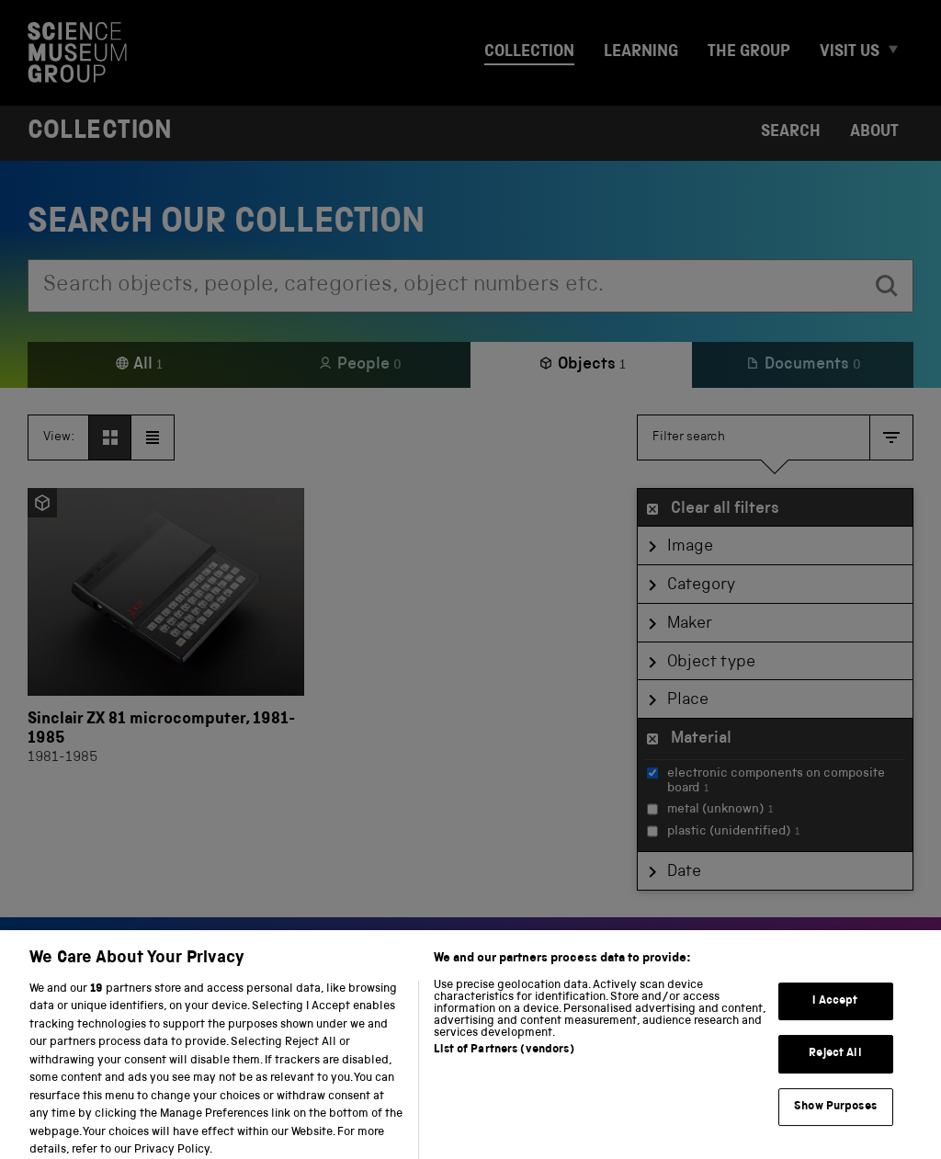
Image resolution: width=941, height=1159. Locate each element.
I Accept (834, 1014)
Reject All (835, 1068)
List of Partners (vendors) (503, 1063)
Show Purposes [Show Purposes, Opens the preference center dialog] (835, 1120)
